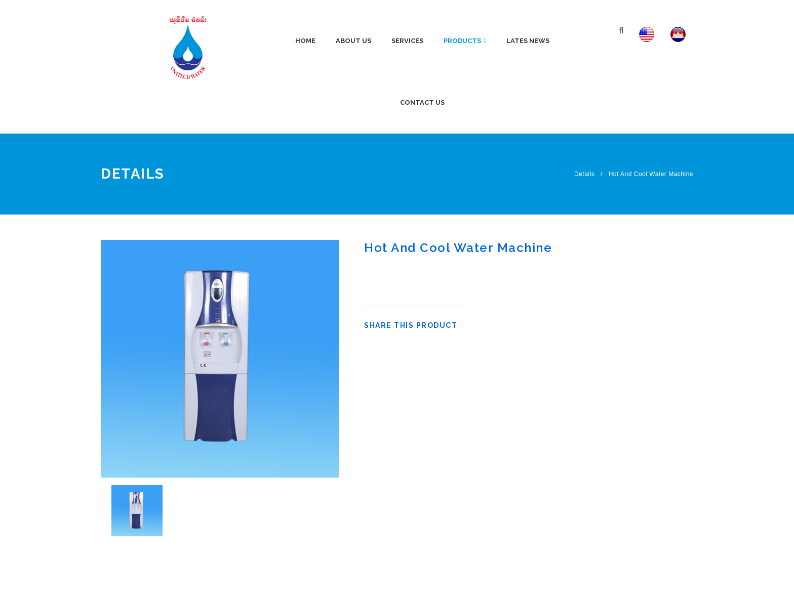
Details (584, 174)
